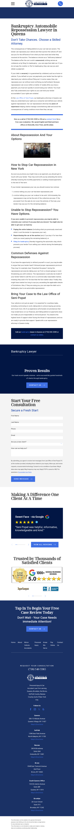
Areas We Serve (45, 645)
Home (13, 642)
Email (13, 435)
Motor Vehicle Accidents (28, 645)
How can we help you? (19, 448)
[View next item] (29, 544)
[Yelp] (43, 709)
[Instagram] (35, 709)
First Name (15, 416)
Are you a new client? (18, 442)
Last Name (15, 422)
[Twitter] (39, 709)
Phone (13, 429)
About (20, 642)
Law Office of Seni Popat (24, 98)
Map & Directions (37, 724)
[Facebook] (30, 709)
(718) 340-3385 (37, 669)
